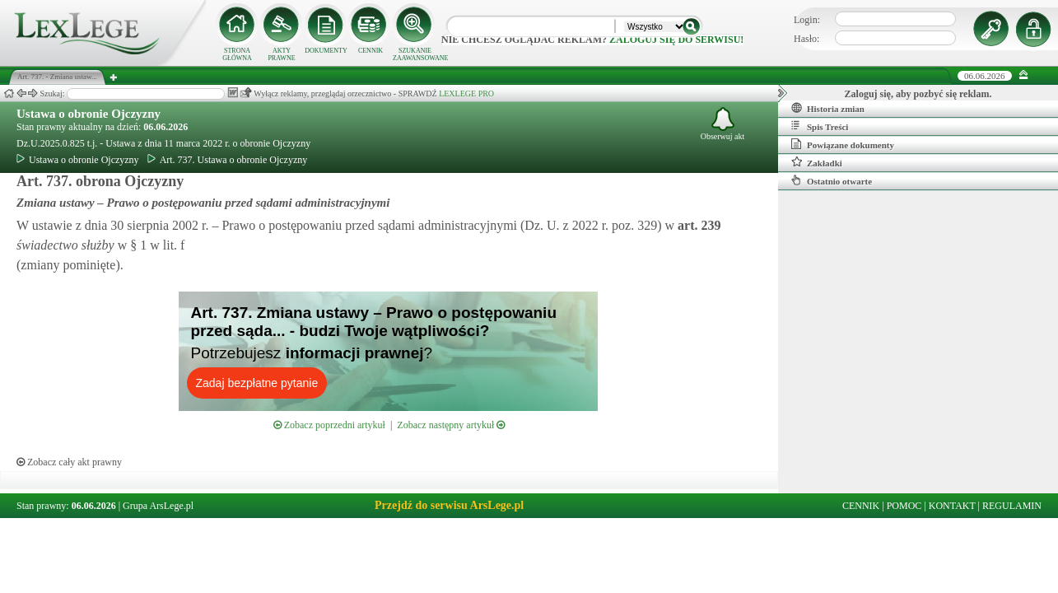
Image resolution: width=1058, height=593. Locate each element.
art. (697, 225)
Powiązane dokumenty (842, 144)
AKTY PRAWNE (281, 54)
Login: (807, 20)
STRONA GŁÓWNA (237, 54)
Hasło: (806, 38)
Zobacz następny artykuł (451, 425)
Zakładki (816, 162)
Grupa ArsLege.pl (158, 505)
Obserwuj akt (723, 124)
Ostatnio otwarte (831, 180)
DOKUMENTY (326, 50)
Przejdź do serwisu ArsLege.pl (449, 505)
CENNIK (370, 50)
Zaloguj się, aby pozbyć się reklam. (918, 94)
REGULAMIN (1012, 505)
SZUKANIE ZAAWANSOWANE (415, 54)
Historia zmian (828, 108)
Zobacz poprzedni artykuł (329, 425)
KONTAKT (952, 505)
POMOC (904, 505)
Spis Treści (819, 126)
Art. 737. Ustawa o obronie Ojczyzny (227, 160)
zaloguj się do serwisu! (676, 39)
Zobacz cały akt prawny (69, 462)
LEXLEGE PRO (466, 93)
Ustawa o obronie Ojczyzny (88, 113)
